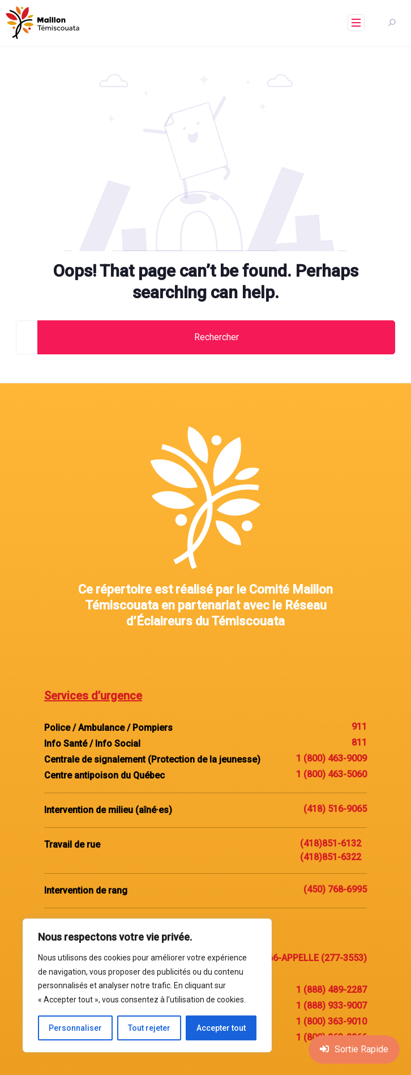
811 (359, 742)
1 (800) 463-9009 (331, 758)
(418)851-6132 (330, 843)
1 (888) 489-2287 (331, 989)
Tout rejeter (149, 1027)
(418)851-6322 (330, 857)
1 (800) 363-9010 (331, 1021)
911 (359, 726)
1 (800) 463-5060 (331, 774)
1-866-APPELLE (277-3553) (310, 958)
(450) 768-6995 (335, 889)
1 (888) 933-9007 (331, 1005)
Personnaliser (75, 1027)
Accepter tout (221, 1027)
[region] (147, 985)
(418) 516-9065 (335, 808)
